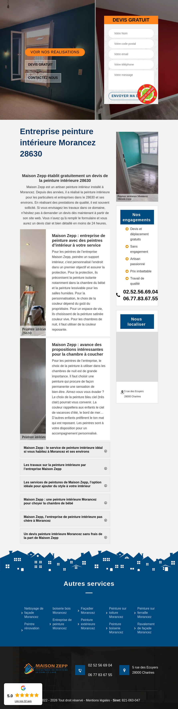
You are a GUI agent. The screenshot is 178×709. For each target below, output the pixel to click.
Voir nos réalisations (55, 52)
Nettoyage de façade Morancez (32, 613)
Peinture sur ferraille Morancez (144, 613)
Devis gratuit (40, 64)
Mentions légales (98, 700)
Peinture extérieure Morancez (86, 624)
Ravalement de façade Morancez (144, 628)
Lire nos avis (23, 701)
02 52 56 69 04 (100, 665)
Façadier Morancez (86, 610)
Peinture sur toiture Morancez (116, 613)
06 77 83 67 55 (100, 675)
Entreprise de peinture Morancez (60, 624)
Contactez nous (43, 77)
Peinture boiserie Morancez (114, 628)
